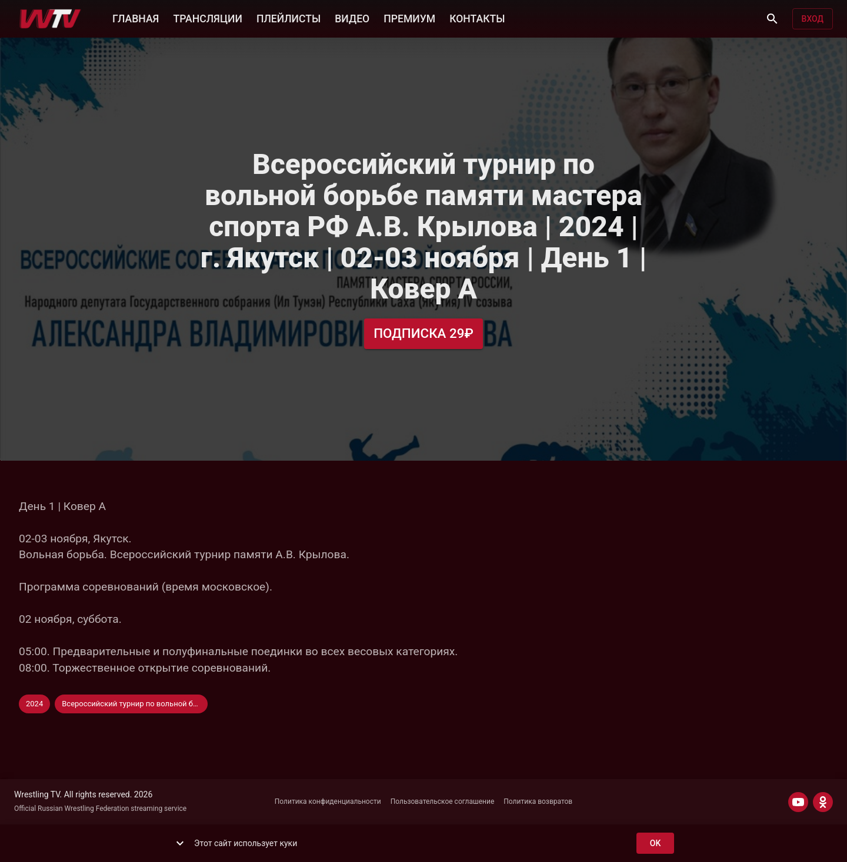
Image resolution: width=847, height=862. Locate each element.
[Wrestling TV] (50, 19)
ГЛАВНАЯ (135, 17)
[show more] (180, 843)
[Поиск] (772, 19)
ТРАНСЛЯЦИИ (207, 17)
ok (655, 843)
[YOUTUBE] (798, 802)
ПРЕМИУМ (409, 17)
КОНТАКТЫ (477, 17)
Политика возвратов (537, 801)
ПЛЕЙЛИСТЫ (288, 17)
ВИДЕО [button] (352, 17)
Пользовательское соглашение (443, 801)
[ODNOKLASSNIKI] (823, 802)
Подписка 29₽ (423, 333)
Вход (812, 19)
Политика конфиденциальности (328, 801)
